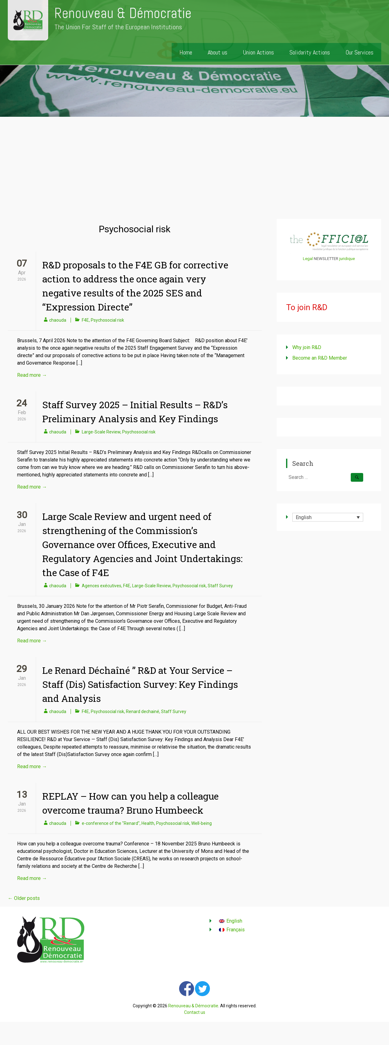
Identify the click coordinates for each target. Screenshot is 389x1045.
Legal (308, 258)
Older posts (24, 898)
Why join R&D (306, 347)
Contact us (194, 1012)
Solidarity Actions (309, 52)
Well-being (201, 823)
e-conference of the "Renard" (111, 823)
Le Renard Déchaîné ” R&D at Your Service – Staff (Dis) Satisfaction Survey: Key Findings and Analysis (140, 684)
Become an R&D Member (319, 358)
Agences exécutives (101, 585)
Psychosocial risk (107, 320)
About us (217, 52)
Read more (32, 375)
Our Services (359, 52)
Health (147, 823)
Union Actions (258, 52)
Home (185, 52)
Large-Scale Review (101, 431)
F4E (85, 320)
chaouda (57, 320)
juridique (347, 258)
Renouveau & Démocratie (123, 13)
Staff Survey (220, 585)
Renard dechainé (142, 711)
